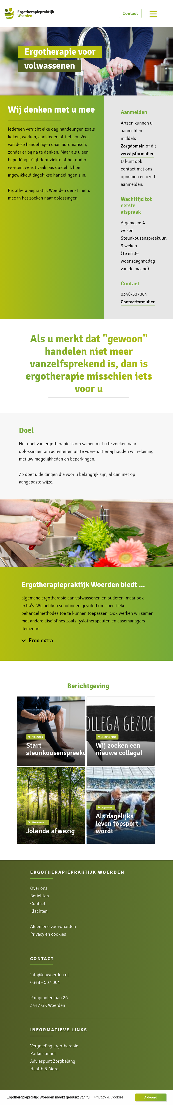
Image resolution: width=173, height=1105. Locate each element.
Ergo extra (41, 640)
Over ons (38, 888)
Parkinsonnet (43, 1053)
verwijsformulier (137, 154)
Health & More (44, 1069)
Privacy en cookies (48, 934)
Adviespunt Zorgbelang (52, 1061)
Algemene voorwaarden (53, 926)
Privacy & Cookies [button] (109, 1097)
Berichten (39, 896)
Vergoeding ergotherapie (54, 1046)
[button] (150, 1098)
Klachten (39, 911)
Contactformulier (138, 302)
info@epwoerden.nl (49, 975)
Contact (130, 13)
